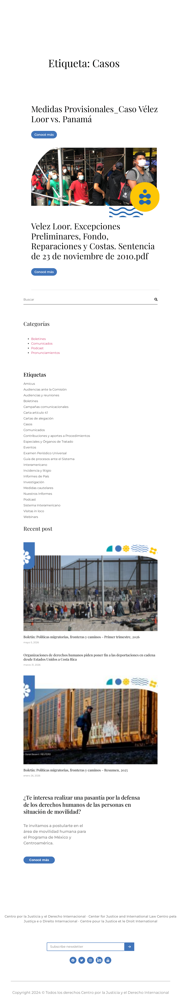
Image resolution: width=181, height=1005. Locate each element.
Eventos (29, 459)
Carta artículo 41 (35, 425)
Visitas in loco (33, 523)
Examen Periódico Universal (45, 465)
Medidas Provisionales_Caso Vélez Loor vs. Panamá (94, 125)
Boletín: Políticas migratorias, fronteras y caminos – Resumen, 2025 (75, 782)
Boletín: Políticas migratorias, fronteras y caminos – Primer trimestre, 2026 (81, 649)
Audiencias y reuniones (41, 407)
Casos (27, 436)
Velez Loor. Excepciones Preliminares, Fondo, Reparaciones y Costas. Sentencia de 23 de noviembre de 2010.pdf (92, 253)
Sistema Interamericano (41, 517)
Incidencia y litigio (37, 483)
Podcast (37, 360)
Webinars (30, 529)
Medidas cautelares (38, 500)
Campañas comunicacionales (45, 419)
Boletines (38, 351)
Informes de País (36, 488)
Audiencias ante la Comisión (45, 401)
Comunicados (42, 356)
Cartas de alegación (38, 430)
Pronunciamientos (45, 365)
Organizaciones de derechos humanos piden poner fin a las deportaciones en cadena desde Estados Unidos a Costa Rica (89, 669)
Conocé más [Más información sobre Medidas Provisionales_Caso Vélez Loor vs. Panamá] (44, 147)
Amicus (29, 396)
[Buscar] (153, 311)
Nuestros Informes (37, 506)
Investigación (33, 494)
